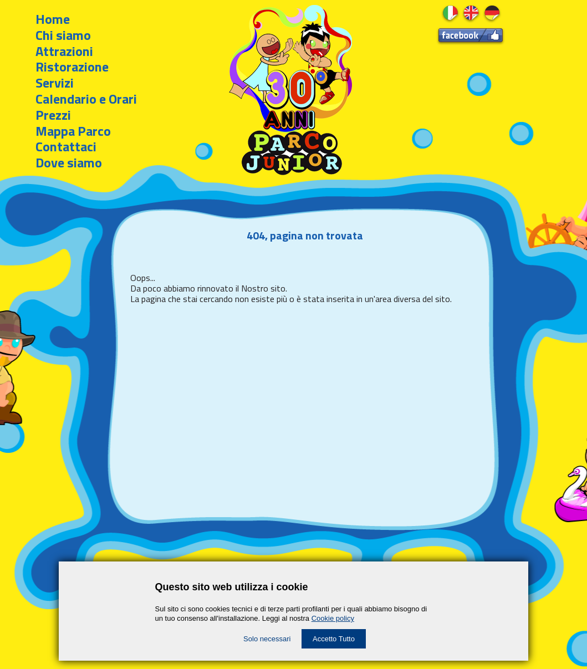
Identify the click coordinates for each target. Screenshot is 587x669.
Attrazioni (64, 51)
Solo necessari (266, 639)
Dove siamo (68, 162)
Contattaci (65, 146)
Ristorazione (72, 66)
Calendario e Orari (86, 99)
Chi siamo (63, 35)
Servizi (54, 83)
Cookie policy (333, 618)
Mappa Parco (73, 131)
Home (52, 19)
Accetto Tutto (334, 639)
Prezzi (53, 115)
